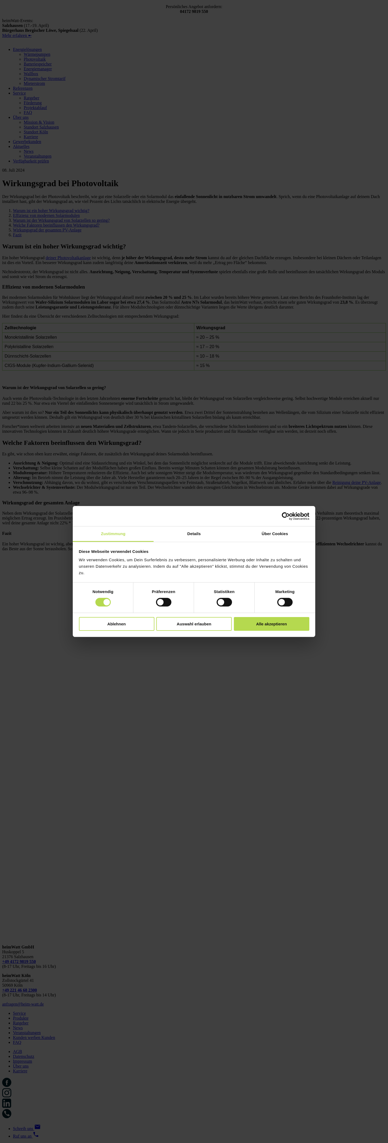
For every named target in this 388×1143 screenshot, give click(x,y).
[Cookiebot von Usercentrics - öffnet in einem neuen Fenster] (285, 516)
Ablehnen (116, 624)
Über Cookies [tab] (275, 533)
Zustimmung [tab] (113, 533)
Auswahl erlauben (194, 624)
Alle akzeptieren (271, 624)
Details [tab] (194, 533)
